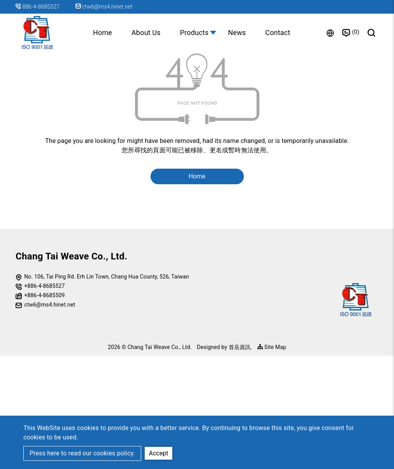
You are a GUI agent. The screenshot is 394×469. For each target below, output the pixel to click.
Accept (158, 453)
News (237, 32)
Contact (277, 32)
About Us (146, 32)
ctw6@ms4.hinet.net (104, 7)
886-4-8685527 (42, 7)
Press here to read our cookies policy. (82, 453)
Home (102, 32)
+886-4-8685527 (44, 399)
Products (194, 32)
